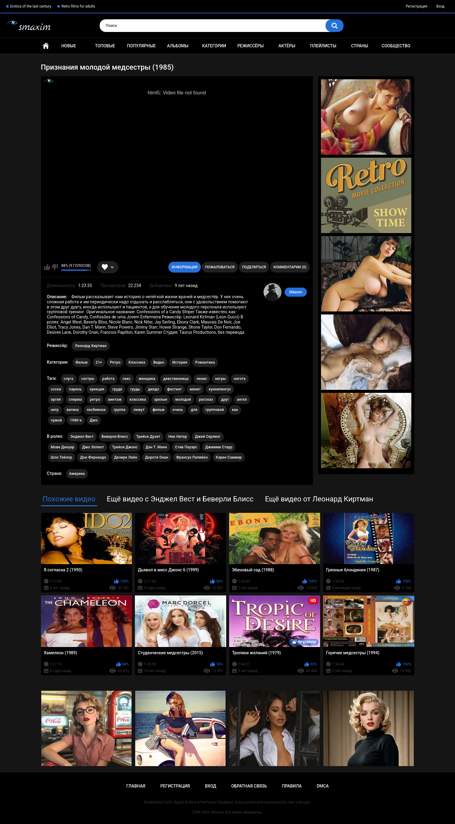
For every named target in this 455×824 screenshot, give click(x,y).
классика (137, 399)
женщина (147, 379)
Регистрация (416, 6)
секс (127, 379)
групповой (214, 410)
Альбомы (178, 45)
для (194, 410)
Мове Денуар (62, 447)
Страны (359, 45)
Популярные (141, 45)
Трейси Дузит (148, 436)
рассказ (206, 399)
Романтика (205, 362)
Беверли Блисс (115, 436)
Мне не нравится (55, 267)
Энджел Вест (82, 436)
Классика (137, 362)
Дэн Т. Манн (156, 447)
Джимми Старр (218, 447)
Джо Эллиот (93, 447)
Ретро (115, 362)
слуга (68, 379)
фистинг (174, 389)
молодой (183, 399)
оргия (56, 399)
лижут (139, 410)
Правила (291, 786)
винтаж (114, 399)
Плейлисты (323, 45)
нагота (240, 379)
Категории (214, 45)
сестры (87, 379)
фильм (159, 410)
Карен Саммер (229, 457)
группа (120, 410)
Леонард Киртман (91, 346)
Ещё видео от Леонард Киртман (319, 499)
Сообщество (396, 45)
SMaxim (295, 292)
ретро (95, 399)
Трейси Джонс (125, 447)
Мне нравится (47, 267)
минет (195, 389)
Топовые (105, 45)
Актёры (287, 45)
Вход (440, 6)
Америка (77, 474)
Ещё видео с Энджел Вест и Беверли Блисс (180, 499)
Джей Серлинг (207, 436)
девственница (176, 379)
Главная (46, 46)
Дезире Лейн (125, 457)
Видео (158, 362)
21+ (99, 362)
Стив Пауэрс (186, 447)
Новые (68, 45)
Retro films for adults (78, 6)
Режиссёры (250, 45)
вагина (73, 410)
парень (75, 389)
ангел (242, 399)
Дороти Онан (156, 457)
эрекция (97, 389)
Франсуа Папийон (192, 457)
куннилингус (220, 389)
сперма (75, 399)
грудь (135, 389)
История (179, 362)
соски (56, 389)
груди (117, 389)
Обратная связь (249, 786)
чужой (56, 420)
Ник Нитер (177, 436)
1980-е (76, 420)
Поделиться (254, 267)
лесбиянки (96, 410)
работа (108, 379)
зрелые (160, 399)
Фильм (82, 362)
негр (55, 410)
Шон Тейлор (61, 457)
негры (220, 379)
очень (178, 410)
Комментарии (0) (289, 267)
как (235, 410)
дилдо (153, 389)
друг (225, 399)
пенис (202, 379)
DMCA (323, 786)
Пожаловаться (220, 267)
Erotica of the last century (30, 6)
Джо (94, 420)
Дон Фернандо (93, 457)
